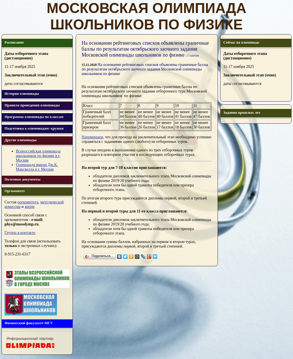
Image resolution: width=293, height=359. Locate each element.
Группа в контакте (20, 233)
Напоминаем (92, 137)
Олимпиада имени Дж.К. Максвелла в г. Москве (37, 167)
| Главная (192, 55)
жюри (30, 207)
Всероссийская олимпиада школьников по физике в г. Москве (38, 155)
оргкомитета (28, 202)
